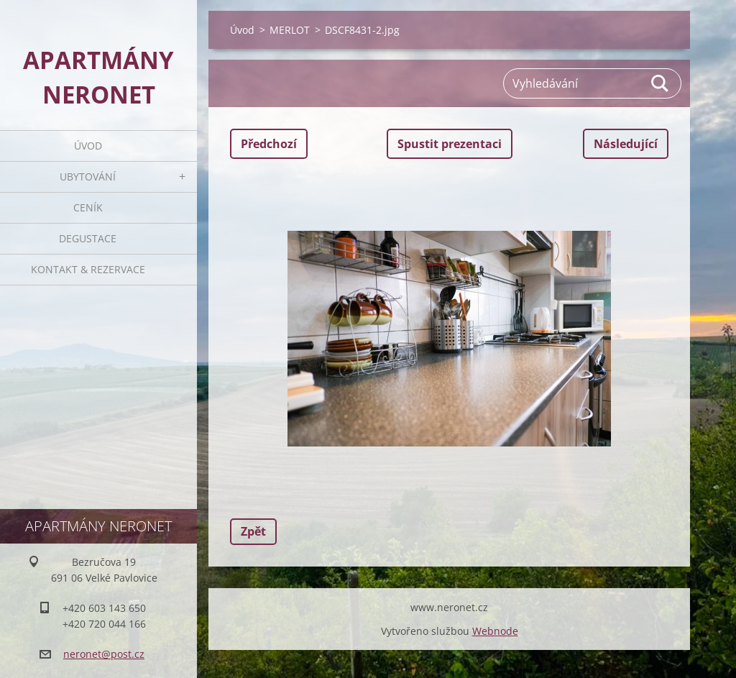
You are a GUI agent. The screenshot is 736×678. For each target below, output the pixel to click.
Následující (626, 144)
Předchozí (269, 144)
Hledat (660, 83)
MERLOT (290, 30)
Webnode (495, 631)
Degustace (87, 238)
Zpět (253, 531)
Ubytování (88, 176)
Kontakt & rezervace (88, 269)
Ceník (88, 207)
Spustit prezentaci (449, 144)
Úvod (88, 145)
